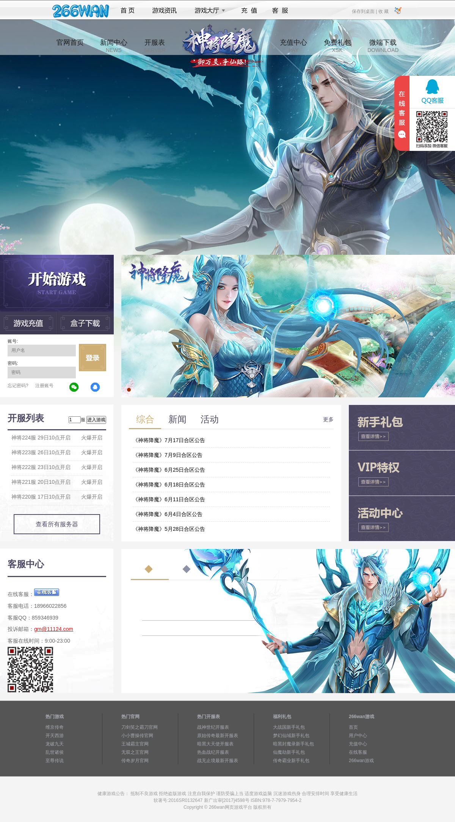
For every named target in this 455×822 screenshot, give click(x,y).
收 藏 (383, 11)
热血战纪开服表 (213, 752)
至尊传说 (55, 760)
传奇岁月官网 (135, 760)
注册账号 (44, 385)
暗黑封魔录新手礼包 (293, 744)
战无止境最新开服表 (217, 760)
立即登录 (92, 357)
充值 (249, 10)
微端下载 (383, 46)
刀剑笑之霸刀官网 (139, 727)
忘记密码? (18, 385)
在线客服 (358, 752)
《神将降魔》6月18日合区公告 (169, 485)
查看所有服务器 (57, 524)
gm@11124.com (53, 629)
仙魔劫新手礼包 (289, 752)
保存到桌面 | (364, 11)
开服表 (154, 46)
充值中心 (293, 46)
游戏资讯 (164, 10)
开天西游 (55, 735)
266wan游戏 (361, 760)
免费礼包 (337, 46)
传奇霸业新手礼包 (291, 760)
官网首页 (70, 46)
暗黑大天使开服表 (215, 744)
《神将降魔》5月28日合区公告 (169, 529)
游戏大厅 (207, 10)
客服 (280, 10)
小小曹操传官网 (137, 735)
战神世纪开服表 (213, 727)
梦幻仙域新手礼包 (291, 735)
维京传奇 (55, 727)
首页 (128, 10)
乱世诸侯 (55, 752)
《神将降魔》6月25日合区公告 (169, 470)
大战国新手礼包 (289, 727)
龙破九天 (55, 744)
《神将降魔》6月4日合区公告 (167, 514)
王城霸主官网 (135, 744)
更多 (328, 419)
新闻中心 (113, 46)
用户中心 (358, 735)
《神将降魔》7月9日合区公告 (167, 455)
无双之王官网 (135, 752)
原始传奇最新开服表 (217, 735)
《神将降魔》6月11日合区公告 (169, 499)
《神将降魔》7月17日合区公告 (169, 440)
